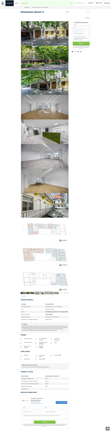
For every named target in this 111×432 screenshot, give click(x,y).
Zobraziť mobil (61, 402)
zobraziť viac (44, 426)
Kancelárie (9, 3)
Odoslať (44, 422)
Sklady (17, 3)
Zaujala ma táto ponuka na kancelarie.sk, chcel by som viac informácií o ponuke (44, 417)
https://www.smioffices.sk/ (37, 403)
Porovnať (87, 18)
